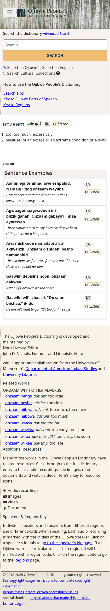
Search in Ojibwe (20, 67)
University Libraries (20, 374)
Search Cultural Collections (29, 73)
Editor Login (14, 603)
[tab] (55, 173)
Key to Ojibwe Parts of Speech (30, 99)
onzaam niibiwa (19, 409)
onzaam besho (18, 402)
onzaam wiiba (17, 436)
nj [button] (88, 298)
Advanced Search (56, 33)
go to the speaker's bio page (67, 542)
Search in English (55, 67)
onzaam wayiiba (19, 429)
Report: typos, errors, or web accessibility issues (40, 592)
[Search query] (55, 44)
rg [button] (88, 244)
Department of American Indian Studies (61, 368)
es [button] (47, 124)
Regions (21, 560)
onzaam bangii (18, 396)
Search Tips (13, 93)
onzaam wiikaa (18, 443)
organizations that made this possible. (60, 597)
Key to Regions (16, 104)
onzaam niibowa (20, 416)
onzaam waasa (18, 423)
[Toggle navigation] (9, 12)
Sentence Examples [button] (28, 172)
